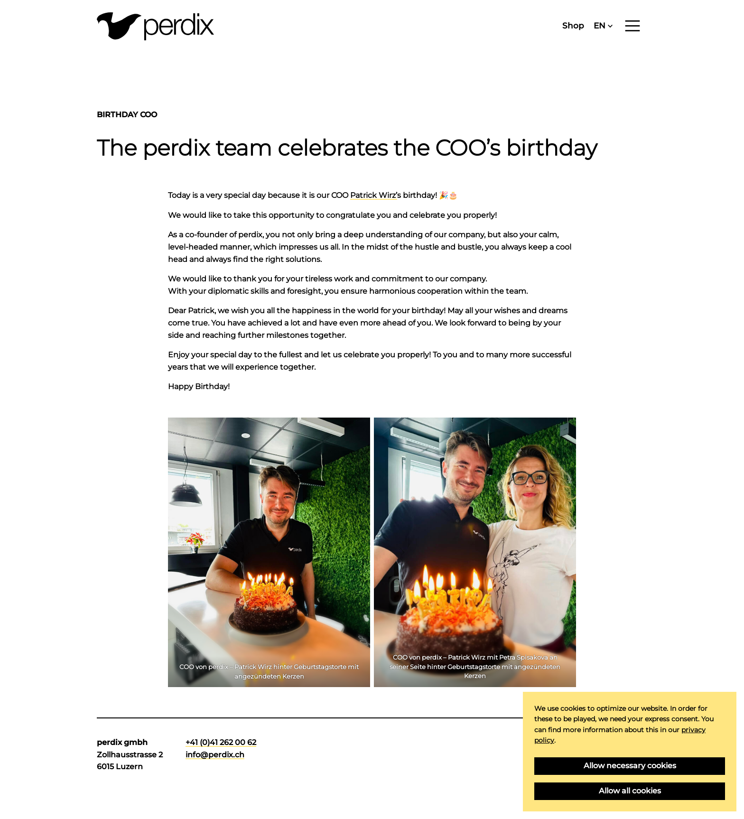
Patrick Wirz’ (373, 195)
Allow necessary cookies (630, 765)
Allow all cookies (630, 790)
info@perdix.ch (215, 754)
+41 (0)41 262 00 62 (221, 742)
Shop (573, 25)
